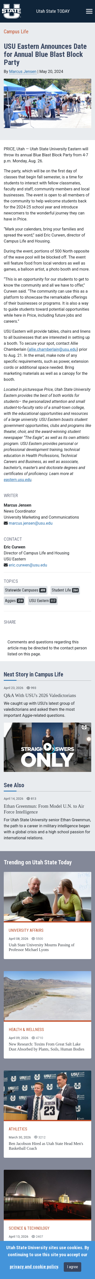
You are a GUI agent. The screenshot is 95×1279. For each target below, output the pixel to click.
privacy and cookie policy (34, 1266)
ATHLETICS (18, 1129)
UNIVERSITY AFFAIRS (26, 930)
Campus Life (16, 32)
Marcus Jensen (22, 71)
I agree (72, 1266)
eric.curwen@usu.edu (28, 565)
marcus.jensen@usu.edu (30, 523)
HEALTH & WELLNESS (26, 1029)
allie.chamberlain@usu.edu (53, 349)
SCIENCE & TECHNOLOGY (29, 1228)
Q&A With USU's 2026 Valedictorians (40, 695)
